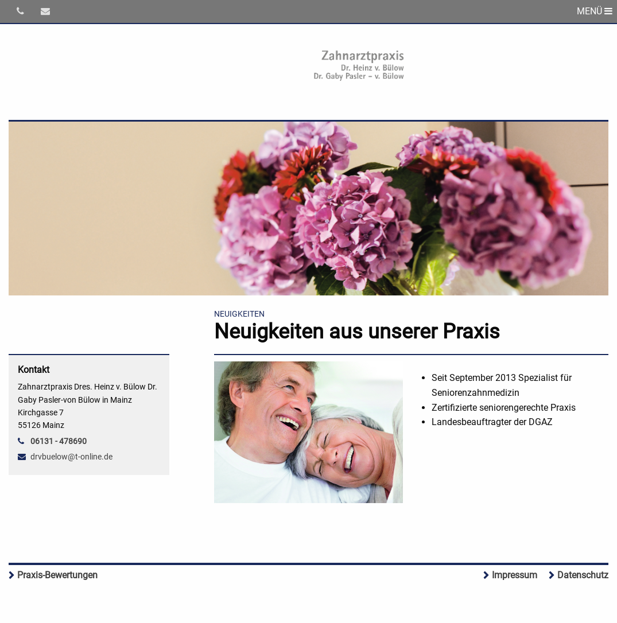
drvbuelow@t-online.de (71, 456)
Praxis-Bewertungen (57, 575)
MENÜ (594, 11)
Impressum (514, 575)
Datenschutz (582, 575)
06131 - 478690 (58, 441)
